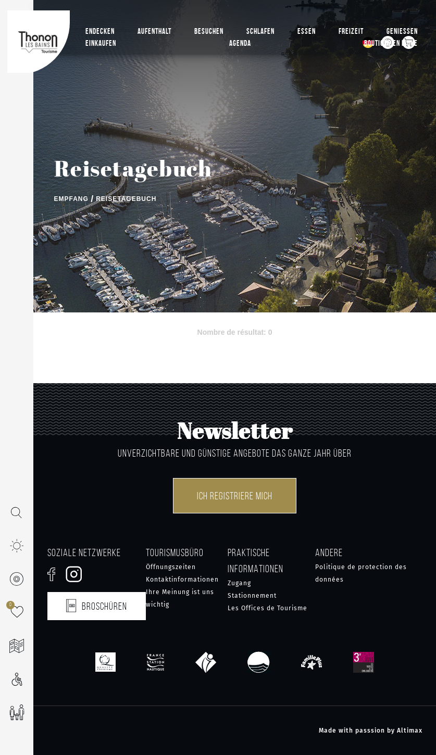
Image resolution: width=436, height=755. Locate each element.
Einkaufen (100, 43)
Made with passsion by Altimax (370, 730)
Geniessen (402, 31)
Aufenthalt (154, 31)
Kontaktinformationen (182, 579)
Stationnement (252, 595)
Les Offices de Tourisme (267, 608)
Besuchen (208, 31)
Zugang (239, 583)
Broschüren (96, 604)
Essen (306, 31)
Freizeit (351, 31)
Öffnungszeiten (171, 567)
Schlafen (260, 31)
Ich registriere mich (234, 495)
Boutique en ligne (391, 43)
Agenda (240, 43)
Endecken (100, 31)
